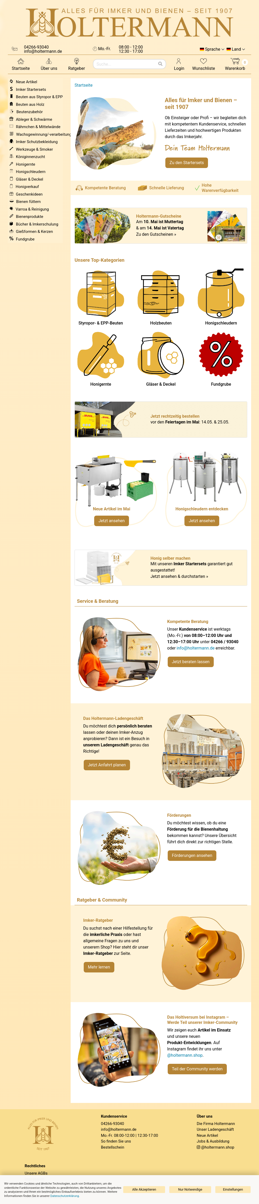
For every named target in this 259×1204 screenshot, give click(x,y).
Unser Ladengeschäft (215, 1129)
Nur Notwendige (190, 1189)
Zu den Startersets (187, 162)
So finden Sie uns (116, 1141)
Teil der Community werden (197, 1068)
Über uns (49, 64)
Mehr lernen (99, 967)
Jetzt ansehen (111, 520)
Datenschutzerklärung (64, 1196)
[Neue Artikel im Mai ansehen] (116, 491)
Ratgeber (76, 64)
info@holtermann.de (196, 648)
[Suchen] (160, 64)
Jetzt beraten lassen (191, 661)
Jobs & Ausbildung (213, 1141)
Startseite (21, 64)
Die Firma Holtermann (216, 1123)
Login (179, 64)
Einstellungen (233, 1189)
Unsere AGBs (36, 1173)
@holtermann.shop (184, 1055)
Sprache (213, 49)
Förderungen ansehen (192, 855)
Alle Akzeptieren (144, 1189)
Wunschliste (203, 64)
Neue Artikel (207, 1135)
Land (236, 49)
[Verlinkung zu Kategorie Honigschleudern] (206, 491)
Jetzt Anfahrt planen (107, 764)
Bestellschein (112, 1147)
